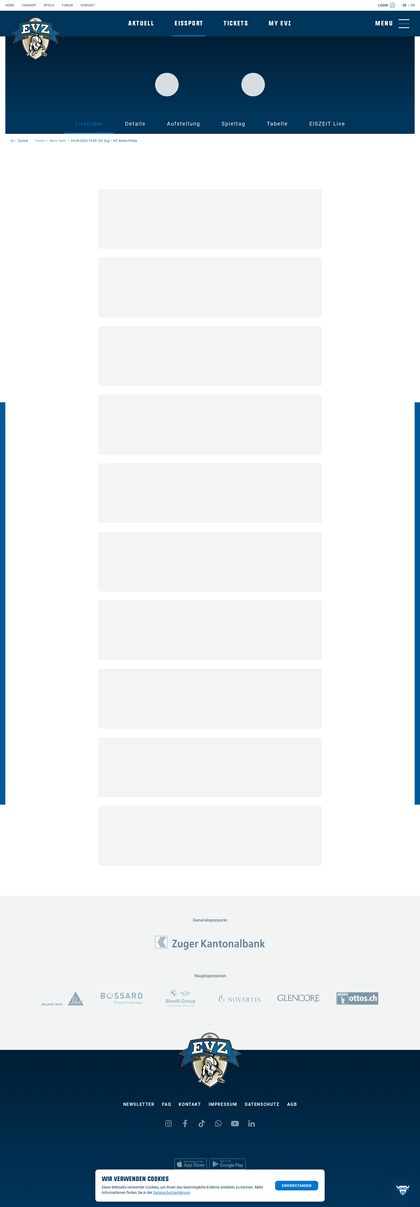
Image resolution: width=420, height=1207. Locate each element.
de (405, 5)
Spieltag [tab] (233, 123)
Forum (67, 5)
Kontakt (88, 5)
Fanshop (29, 5)
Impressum (223, 1104)
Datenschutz (262, 1104)
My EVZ (280, 23)
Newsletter (139, 1104)
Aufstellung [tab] (183, 123)
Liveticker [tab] (89, 123)
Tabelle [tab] (277, 123)
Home (9, 5)
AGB (292, 1104)
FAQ (166, 1104)
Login (386, 5)
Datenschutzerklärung (171, 1192)
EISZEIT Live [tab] (327, 123)
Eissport (189, 23)
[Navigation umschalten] (392, 23)
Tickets (236, 23)
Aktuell (141, 23)
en (413, 5)
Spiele (49, 5)
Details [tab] (135, 123)
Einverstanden (297, 1185)
